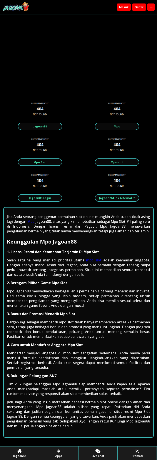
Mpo (31, 221)
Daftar (139, 7)
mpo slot (94, 260)
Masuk (124, 7)
